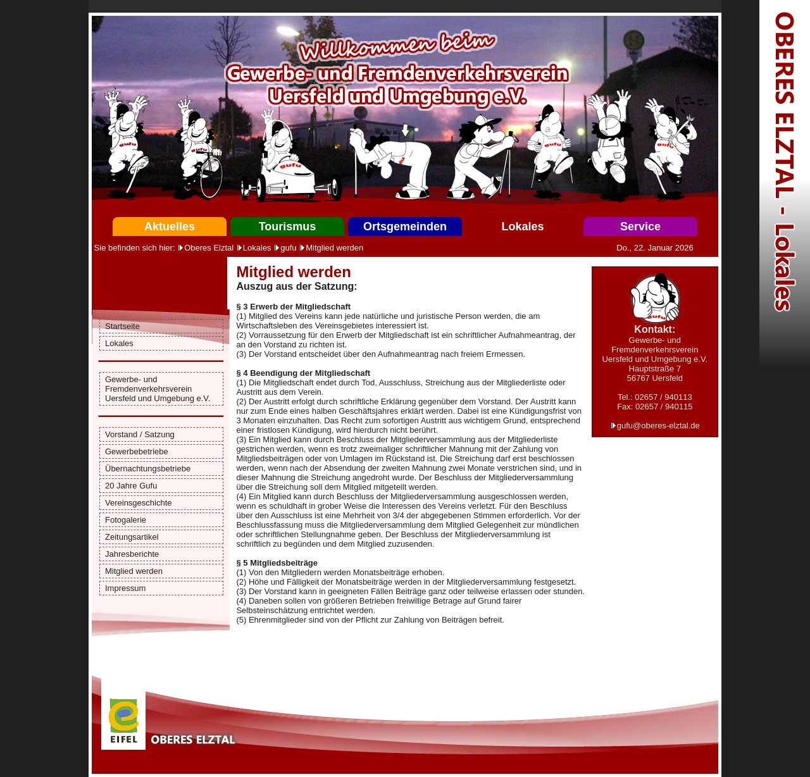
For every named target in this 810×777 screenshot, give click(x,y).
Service (640, 226)
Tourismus (287, 226)
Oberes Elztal (209, 247)
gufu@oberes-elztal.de (658, 425)
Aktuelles (169, 226)
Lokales (522, 226)
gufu (288, 247)
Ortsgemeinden (405, 226)
